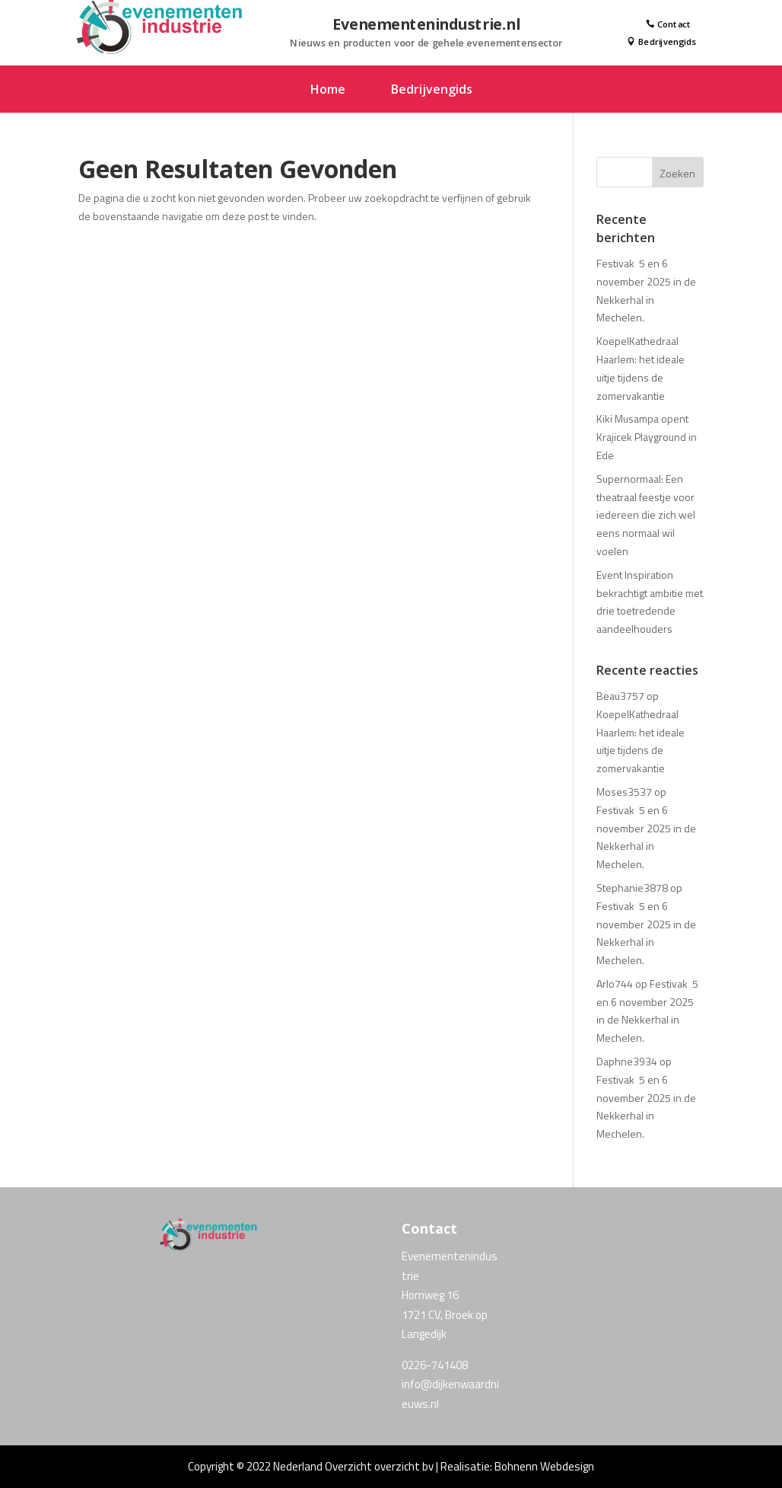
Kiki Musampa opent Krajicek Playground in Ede (646, 436)
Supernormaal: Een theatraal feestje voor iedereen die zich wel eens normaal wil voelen (645, 515)
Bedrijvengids (661, 42)
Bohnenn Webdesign (544, 1466)
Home (327, 90)
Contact (668, 24)
